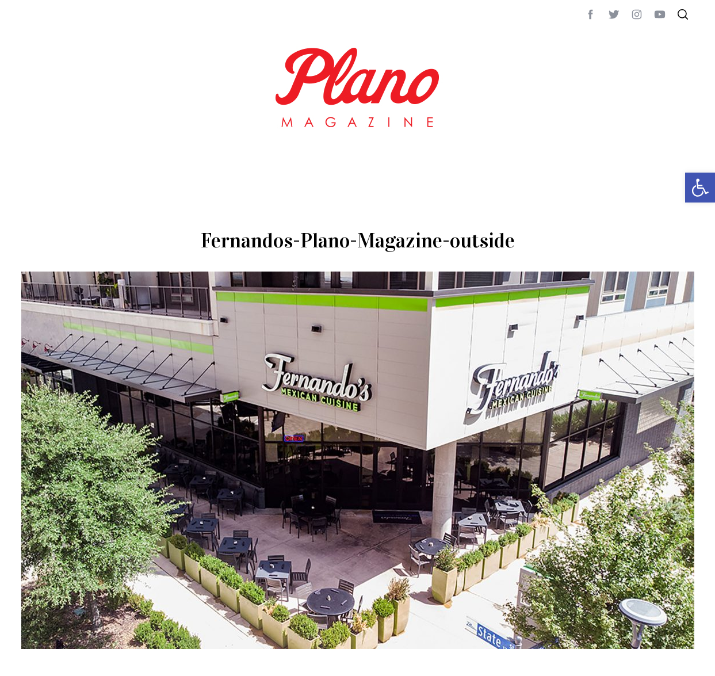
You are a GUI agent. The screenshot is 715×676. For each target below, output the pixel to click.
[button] (700, 188)
